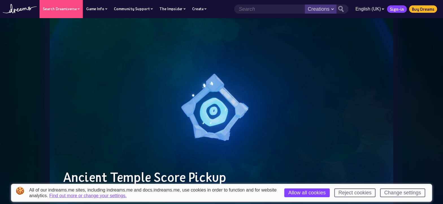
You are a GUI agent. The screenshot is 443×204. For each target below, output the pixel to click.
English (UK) (369, 9)
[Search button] (342, 9)
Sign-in (397, 9)
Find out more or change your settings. (88, 196)
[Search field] (269, 9)
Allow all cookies (307, 193)
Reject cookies (355, 193)
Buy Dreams (423, 9)
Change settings (402, 193)
